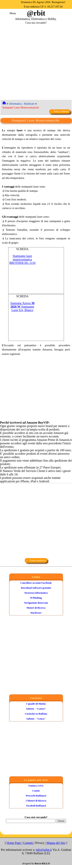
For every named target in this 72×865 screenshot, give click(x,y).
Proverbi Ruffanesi (36, 795)
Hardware (36, 612)
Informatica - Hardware (22, 103)
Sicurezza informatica (36, 592)
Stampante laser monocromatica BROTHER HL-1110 (22, 259)
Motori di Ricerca (36, 607)
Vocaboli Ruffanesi (36, 805)
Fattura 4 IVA (36, 785)
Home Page (14, 842)
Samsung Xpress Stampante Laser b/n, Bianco (22, 307)
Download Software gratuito (36, 587)
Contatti (28, 842)
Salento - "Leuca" (36, 718)
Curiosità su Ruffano (36, 713)
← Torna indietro (59, 111)
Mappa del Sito (55, 842)
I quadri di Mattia (36, 703)
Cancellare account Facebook (36, 582)
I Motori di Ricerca (36, 800)
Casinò (36, 790)
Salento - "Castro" (36, 708)
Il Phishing (36, 597)
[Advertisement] (36, 60)
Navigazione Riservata (36, 602)
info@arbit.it (44, 849)
